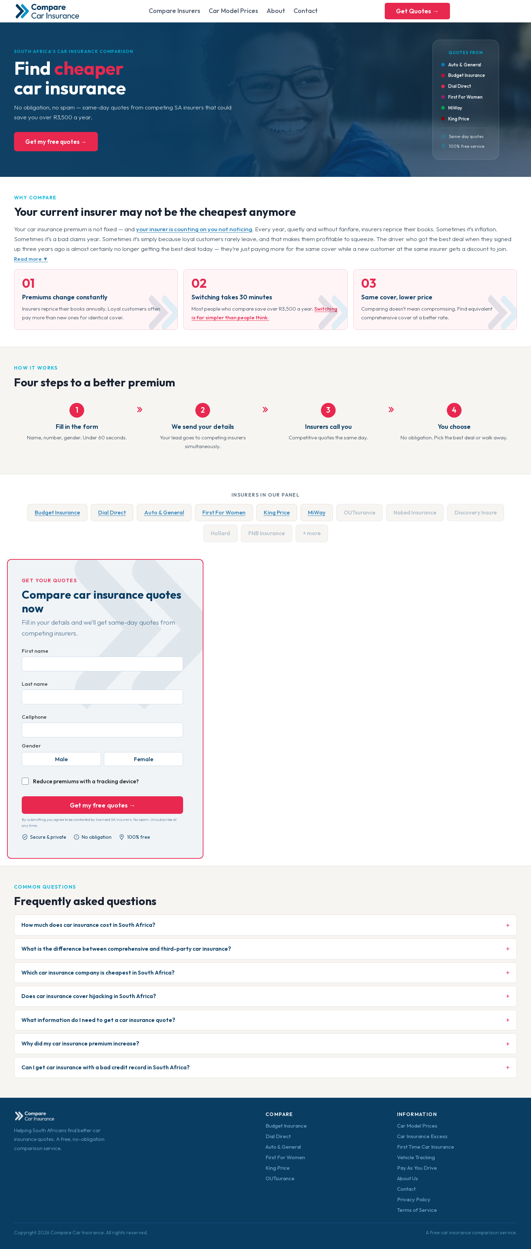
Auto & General (164, 512)
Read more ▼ (31, 258)
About (276, 11)
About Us (407, 1178)
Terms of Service (417, 1210)
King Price (277, 512)
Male (61, 759)
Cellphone (34, 716)
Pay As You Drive (417, 1167)
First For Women (224, 512)
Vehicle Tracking (416, 1157)
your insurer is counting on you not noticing (194, 229)
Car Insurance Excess (422, 1136)
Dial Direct (112, 512)
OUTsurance (280, 1178)
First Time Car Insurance (425, 1146)
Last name (35, 683)
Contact (306, 11)
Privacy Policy (413, 1199)
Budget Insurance (57, 512)
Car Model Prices (233, 11)
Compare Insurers (174, 11)
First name (35, 650)
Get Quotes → (417, 11)
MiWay (316, 512)
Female (143, 759)
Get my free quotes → (56, 141)
